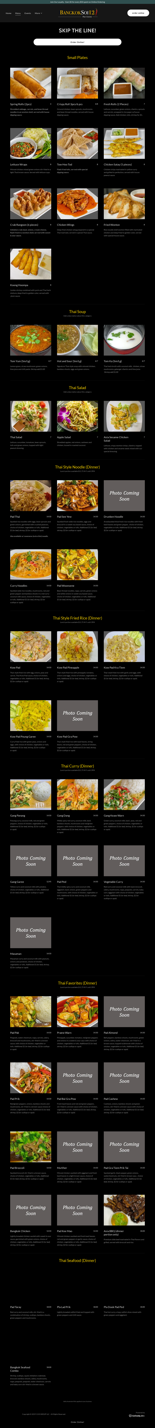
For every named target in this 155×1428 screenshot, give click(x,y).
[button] (38, 13)
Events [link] (28, 13)
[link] (77, 13)
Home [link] (8, 13)
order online (138, 13)
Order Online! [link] (77, 1422)
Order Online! (77, 42)
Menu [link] (18, 13)
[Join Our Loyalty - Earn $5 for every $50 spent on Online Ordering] (77, 1)
